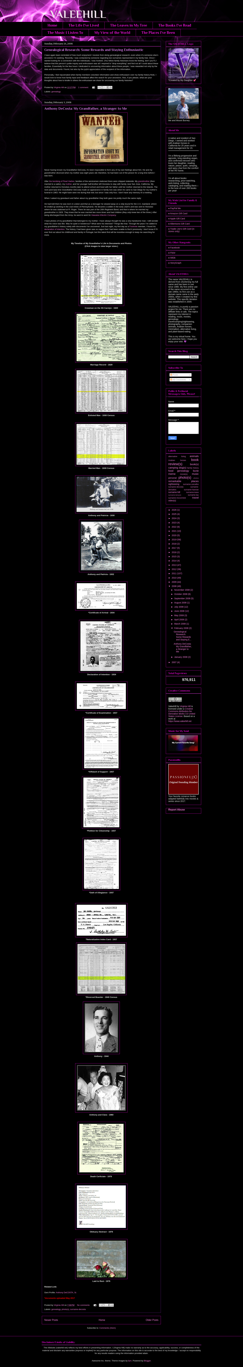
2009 (174, 582)
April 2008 (179, 619)
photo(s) (65, 1309)
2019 (174, 539)
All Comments (178, 379)
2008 (174, 586)
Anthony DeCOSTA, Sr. (66, 1292)
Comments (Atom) (107, 1328)
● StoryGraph (174, 263)
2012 (174, 569)
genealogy (56, 91)
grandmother (144, 181)
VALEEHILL (74, 14)
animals (194, 456)
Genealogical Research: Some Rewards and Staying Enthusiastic (93, 50)
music (195, 473)
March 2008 (180, 624)
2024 (174, 518)
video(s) (172, 500)
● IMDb (171, 257)
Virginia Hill (185, 706)
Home (52, 25)
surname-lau (193, 495)
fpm (130, 1361)
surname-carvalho (191, 484)
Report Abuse (176, 809)
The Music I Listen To (65, 32)
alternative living (177, 456)
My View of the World (112, 32)
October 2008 (181, 594)
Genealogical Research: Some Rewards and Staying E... (182, 635)
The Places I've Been (158, 32)
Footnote (133, 226)
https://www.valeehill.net (179, 721)
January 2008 (181, 657)
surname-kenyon (174, 495)
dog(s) (182, 467)
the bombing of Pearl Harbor (61, 181)
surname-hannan (191, 490)
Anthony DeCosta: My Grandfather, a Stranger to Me (85, 108)
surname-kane (192, 492)
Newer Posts (51, 1320)
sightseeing (173, 484)
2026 (174, 510)
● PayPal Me (174, 208)
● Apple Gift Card (176, 218)
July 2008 (179, 607)
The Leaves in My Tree (128, 25)
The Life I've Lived (83, 25)
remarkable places (183, 481)
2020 (174, 535)
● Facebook (174, 247)
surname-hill (174, 492)
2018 (174, 544)
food (170, 470)
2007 (174, 662)
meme (172, 473)
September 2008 (182, 598)
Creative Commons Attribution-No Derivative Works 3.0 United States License (181, 712)
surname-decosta (78, 1309)
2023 (174, 522)
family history (193, 468)
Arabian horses (177, 460)
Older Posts (152, 1320)
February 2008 (181, 628)
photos (196, 478)
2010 (174, 578)
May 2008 (179, 615)
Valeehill (172, 706)
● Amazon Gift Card (177, 213)
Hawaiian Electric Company (103, 215)
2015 (174, 556)
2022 (174, 527)
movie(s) (184, 474)
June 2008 (179, 611)
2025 (174, 514)
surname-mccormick (177, 498)
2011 (174, 573)
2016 (174, 552)
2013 (174, 565)
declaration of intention (54, 229)
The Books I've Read (174, 25)
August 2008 (180, 602)
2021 (174, 531)
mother (69, 184)
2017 (174, 548)
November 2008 (182, 590)
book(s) (194, 464)
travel (195, 497)
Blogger (147, 1361)
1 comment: (83, 87)
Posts (174, 375)
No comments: (84, 1305)
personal (172, 478)
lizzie (196, 470)
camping (173, 467)
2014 (174, 560)
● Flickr (171, 253)
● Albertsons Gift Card (179, 223)
